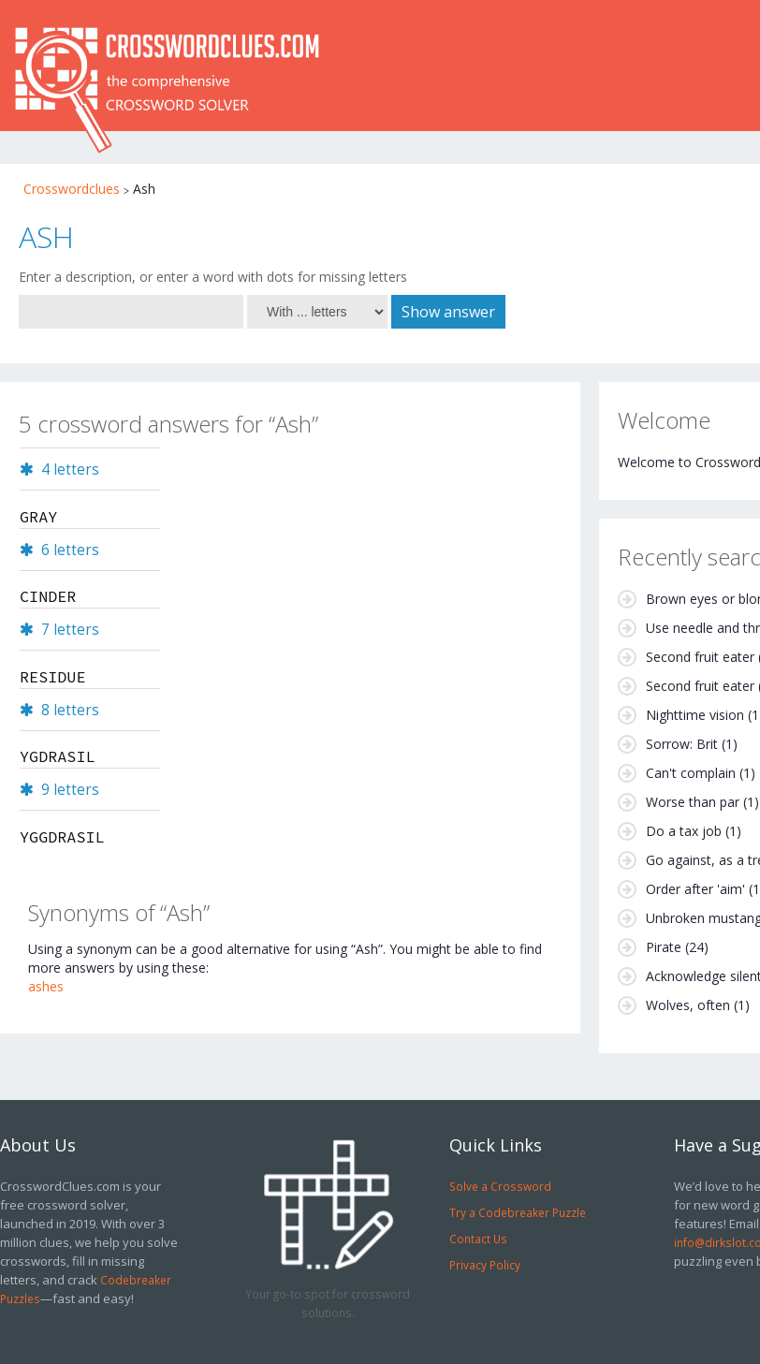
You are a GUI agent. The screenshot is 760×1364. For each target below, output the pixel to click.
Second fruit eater (700, 657)
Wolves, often (688, 1005)
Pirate (663, 947)
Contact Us (478, 1238)
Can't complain (691, 773)
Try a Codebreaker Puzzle (517, 1212)
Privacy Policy (484, 1264)
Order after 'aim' (695, 889)
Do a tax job (684, 831)
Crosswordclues (71, 189)
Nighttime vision (695, 715)
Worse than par (692, 802)
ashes (46, 986)
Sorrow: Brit (682, 744)
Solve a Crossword (500, 1186)
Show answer (448, 311)
